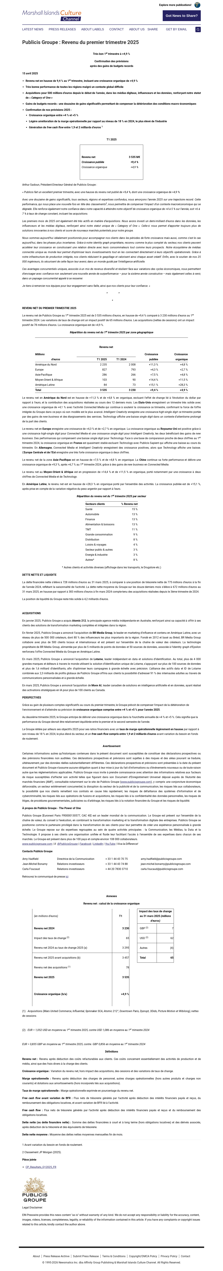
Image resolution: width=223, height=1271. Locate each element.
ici (67, 876)
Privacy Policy (169, 1256)
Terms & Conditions (113, 1256)
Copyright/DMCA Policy (143, 1256)
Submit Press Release (86, 1256)
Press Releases (62, 29)
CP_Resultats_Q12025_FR (41, 1167)
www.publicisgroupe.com (136, 781)
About (36, 1256)
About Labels (92, 29)
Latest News (32, 29)
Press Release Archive (56, 1256)
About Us (137, 29)
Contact (116, 29)
